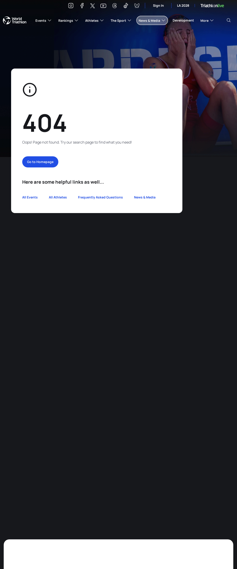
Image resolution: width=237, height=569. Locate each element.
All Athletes (58, 197)
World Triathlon (14, 20)
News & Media (145, 197)
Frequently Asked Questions (100, 197)
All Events (30, 197)
